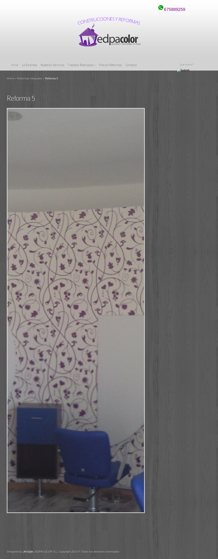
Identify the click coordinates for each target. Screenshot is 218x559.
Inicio (14, 65)
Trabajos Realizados (81, 65)
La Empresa (29, 65)
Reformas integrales (29, 78)
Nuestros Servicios (52, 65)
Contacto (131, 65)
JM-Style (28, 551)
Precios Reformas (110, 65)
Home (10, 78)
